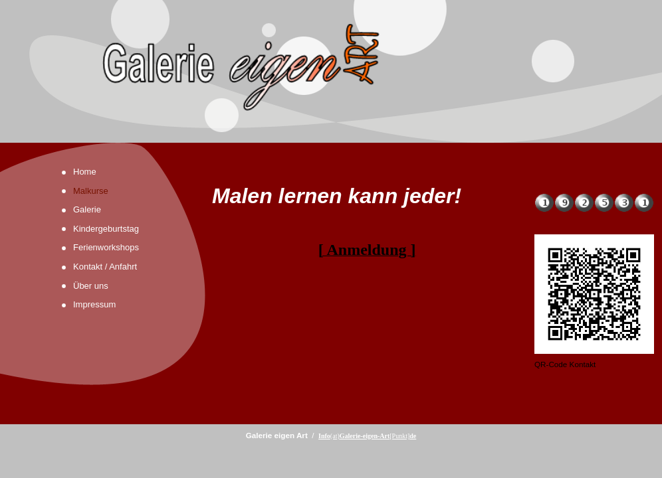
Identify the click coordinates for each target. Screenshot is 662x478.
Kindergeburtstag (106, 229)
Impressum (94, 304)
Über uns (90, 286)
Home (84, 172)
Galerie (87, 209)
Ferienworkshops (106, 247)
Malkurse (90, 191)
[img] (331, 71)
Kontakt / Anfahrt (105, 267)
